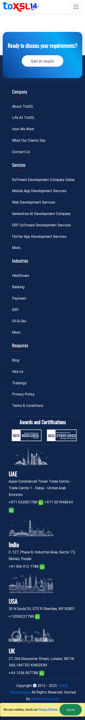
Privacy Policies (48, 709)
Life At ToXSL (23, 117)
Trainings (19, 383)
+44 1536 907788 (23, 673)
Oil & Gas (19, 321)
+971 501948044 (58, 502)
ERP (15, 310)
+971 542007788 (23, 502)
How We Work (23, 129)
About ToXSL (23, 106)
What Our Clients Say (29, 140)
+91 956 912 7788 (24, 566)
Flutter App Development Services (39, 236)
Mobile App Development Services (39, 191)
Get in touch (42, 61)
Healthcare (20, 275)
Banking (18, 287)
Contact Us (21, 152)
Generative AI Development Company (41, 214)
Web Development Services (33, 202)
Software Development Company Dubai (43, 180)
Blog (15, 360)
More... (17, 248)
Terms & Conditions (27, 405)
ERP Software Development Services (41, 225)
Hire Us (17, 371)
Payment (19, 298)
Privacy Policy (23, 394)
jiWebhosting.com (45, 699)
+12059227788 (21, 616)
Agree (70, 709)
